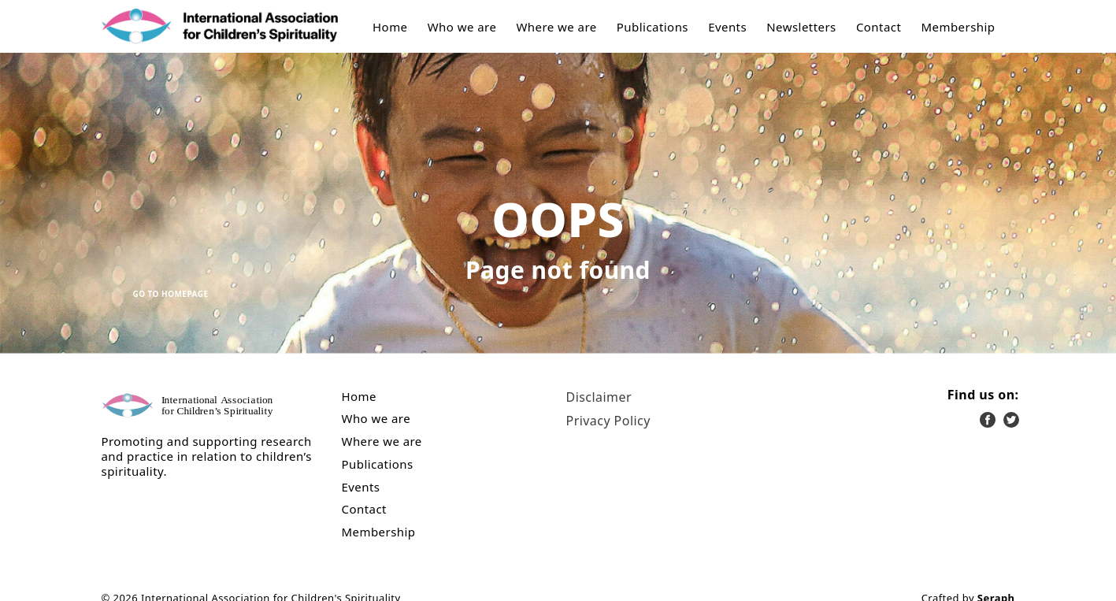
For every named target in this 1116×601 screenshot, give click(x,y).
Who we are (462, 27)
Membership (958, 27)
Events (727, 27)
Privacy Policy (608, 420)
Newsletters (801, 27)
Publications (652, 27)
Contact (878, 27)
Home (390, 27)
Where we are (556, 27)
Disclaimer (599, 397)
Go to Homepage (171, 293)
